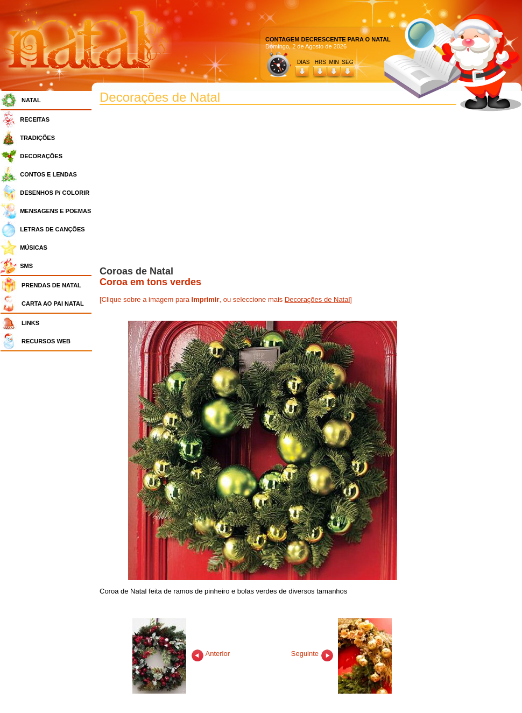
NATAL (31, 100)
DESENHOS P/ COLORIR (54, 192)
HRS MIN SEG (335, 62)
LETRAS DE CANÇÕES (52, 229)
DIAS (303, 62)
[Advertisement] (49, 516)
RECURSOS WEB (46, 341)
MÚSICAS (33, 247)
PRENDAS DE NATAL (51, 285)
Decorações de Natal (317, 299)
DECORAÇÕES (41, 156)
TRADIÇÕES (37, 138)
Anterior (181, 654)
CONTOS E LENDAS (48, 174)
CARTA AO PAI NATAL (53, 303)
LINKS (30, 323)
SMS (26, 266)
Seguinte (341, 654)
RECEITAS (35, 119)
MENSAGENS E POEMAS (55, 211)
